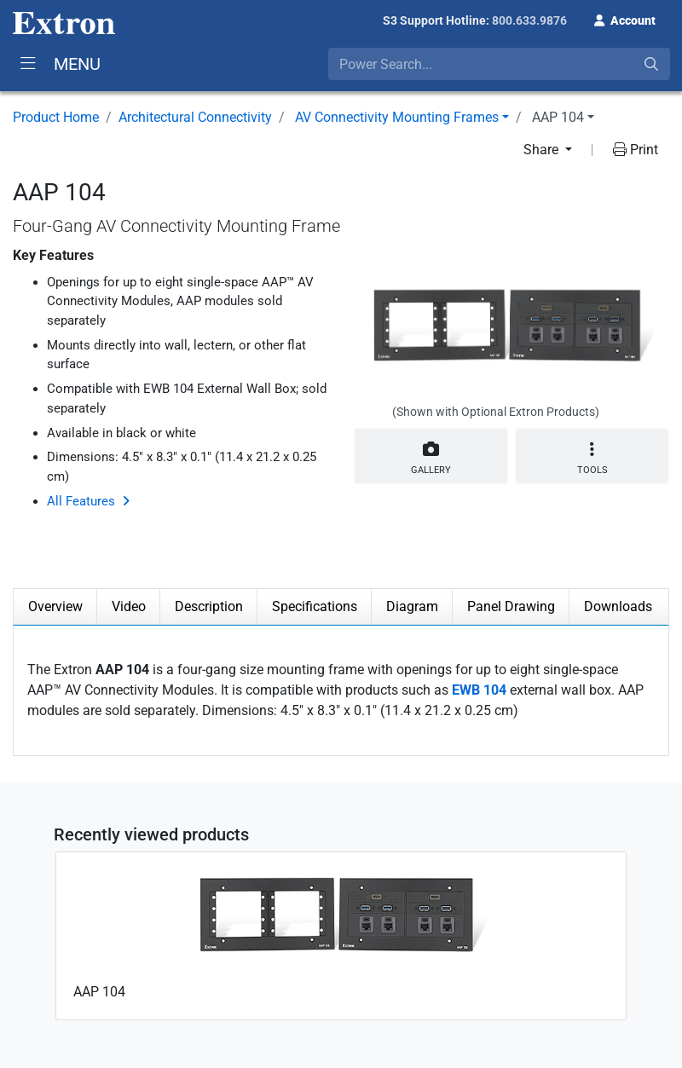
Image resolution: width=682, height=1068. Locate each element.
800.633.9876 (529, 20)
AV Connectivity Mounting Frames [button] (397, 117)
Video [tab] (129, 606)
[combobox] (499, 64)
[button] (625, 18)
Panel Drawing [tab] (511, 606)
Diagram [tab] (412, 606)
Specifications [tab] (314, 606)
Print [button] (635, 149)
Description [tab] (209, 606)
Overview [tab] (55, 606)
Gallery (431, 455)
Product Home (56, 117)
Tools (592, 458)
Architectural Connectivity (195, 117)
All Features (81, 501)
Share (542, 149)
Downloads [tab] (618, 606)
